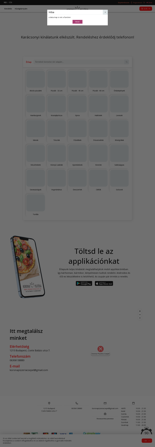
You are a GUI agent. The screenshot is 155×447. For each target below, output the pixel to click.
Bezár (77, 22)
